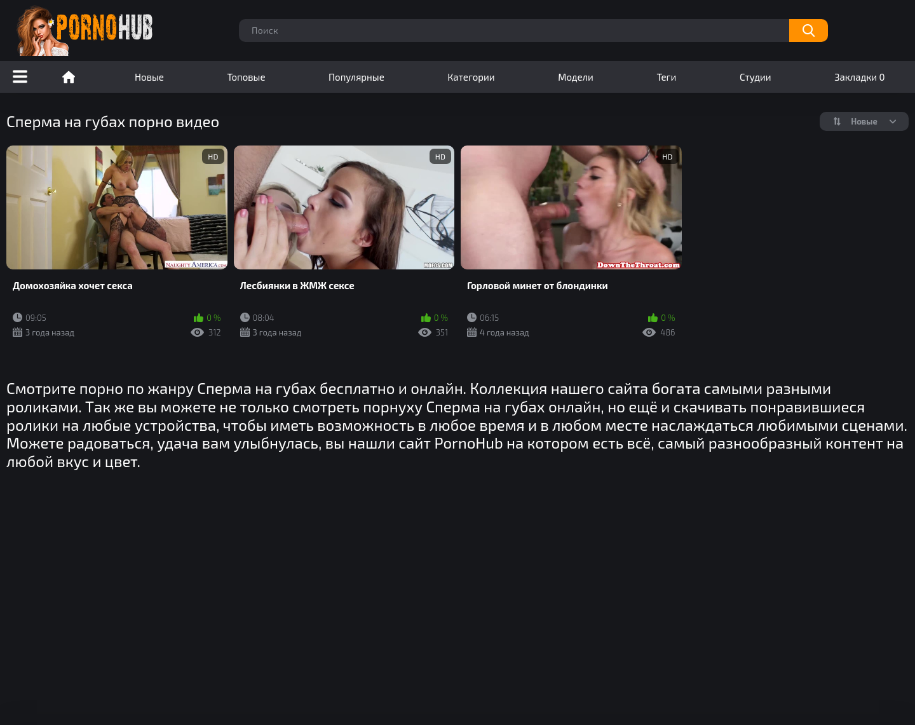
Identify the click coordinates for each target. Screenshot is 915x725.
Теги (666, 77)
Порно (69, 77)
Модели (575, 77)
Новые (149, 77)
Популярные (356, 77)
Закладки (859, 77)
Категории (470, 77)
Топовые (246, 77)
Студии (755, 77)
